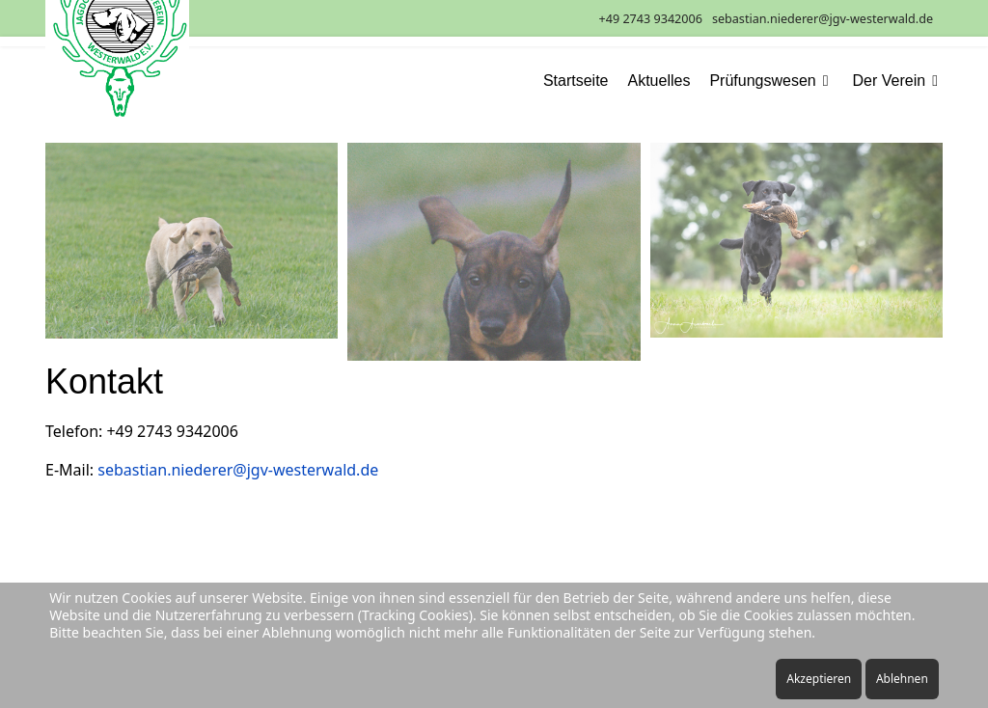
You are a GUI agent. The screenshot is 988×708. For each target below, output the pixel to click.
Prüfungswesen (762, 81)
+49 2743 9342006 (650, 19)
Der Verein (889, 81)
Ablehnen (902, 678)
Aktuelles (659, 81)
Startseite (576, 81)
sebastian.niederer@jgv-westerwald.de (822, 19)
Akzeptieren (818, 678)
